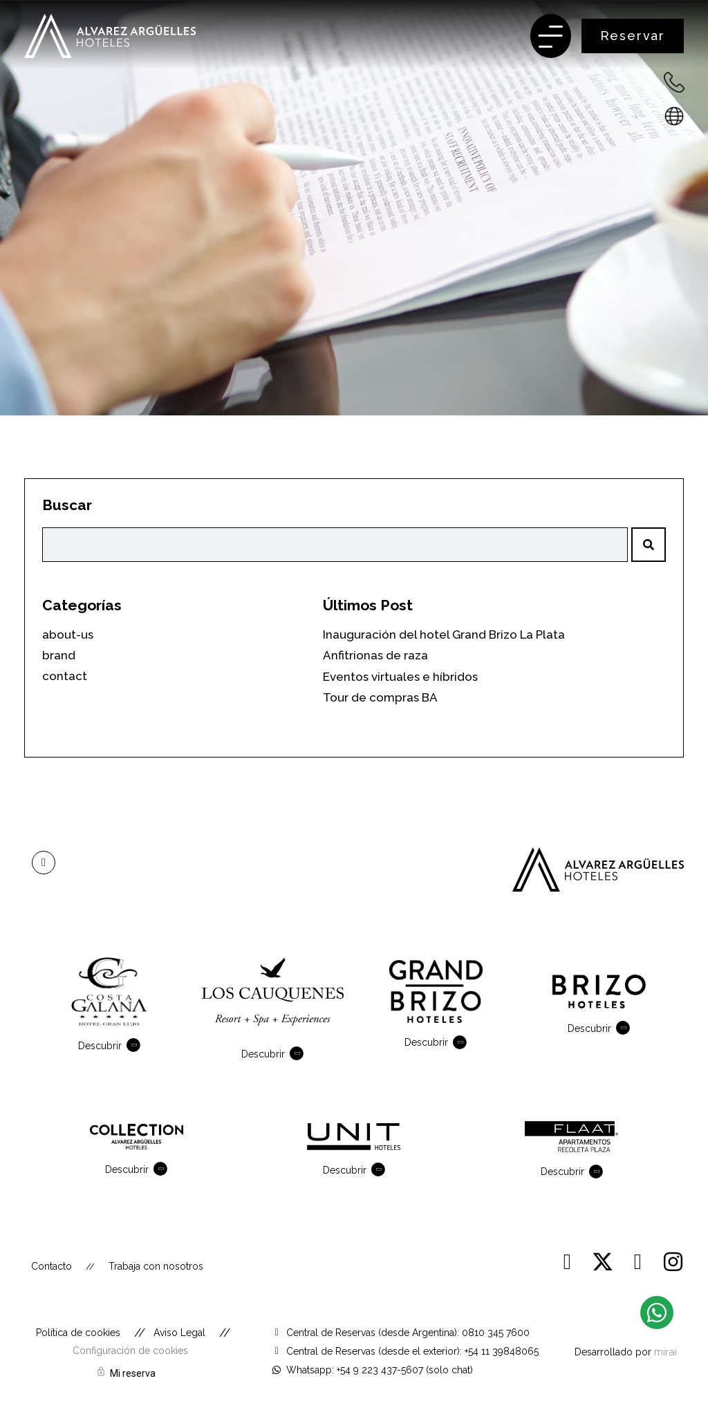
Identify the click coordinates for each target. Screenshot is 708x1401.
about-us (67, 634)
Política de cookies (78, 1332)
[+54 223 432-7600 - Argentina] (674, 82)
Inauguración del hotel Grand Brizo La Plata (444, 634)
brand (58, 655)
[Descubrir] (136, 1045)
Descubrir (100, 1045)
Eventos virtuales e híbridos (400, 677)
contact (64, 676)
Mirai (665, 1351)
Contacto (51, 1266)
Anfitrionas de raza (375, 655)
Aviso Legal (179, 1332)
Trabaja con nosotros (156, 1266)
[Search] (648, 544)
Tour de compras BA (380, 697)
